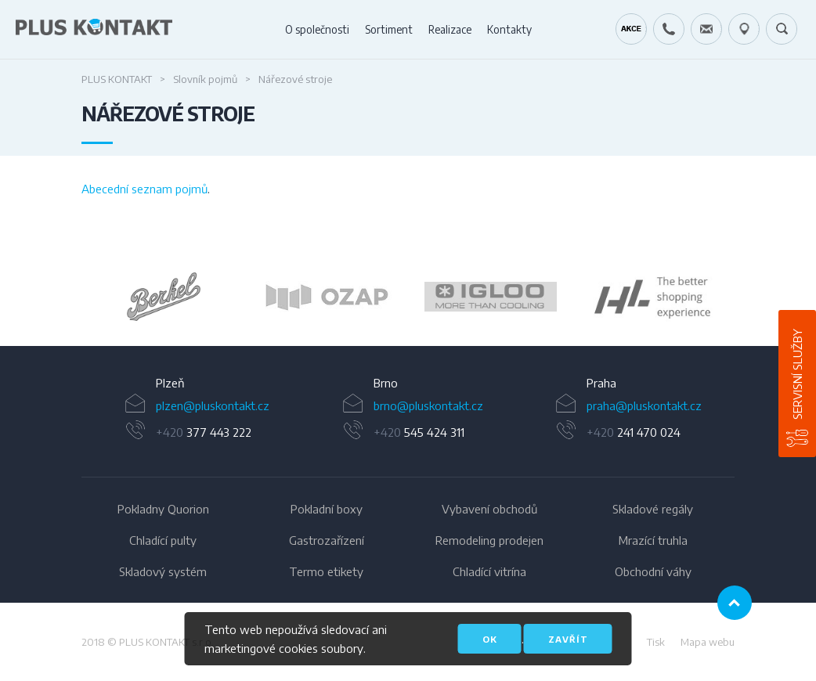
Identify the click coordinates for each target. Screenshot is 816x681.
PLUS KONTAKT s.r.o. (166, 642)
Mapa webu (708, 642)
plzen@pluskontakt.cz (212, 405)
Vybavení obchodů (489, 509)
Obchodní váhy (653, 571)
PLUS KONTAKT (116, 79)
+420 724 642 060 (668, 29)
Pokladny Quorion (163, 509)
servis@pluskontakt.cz (706, 29)
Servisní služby (797, 374)
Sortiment (389, 29)
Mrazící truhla (653, 540)
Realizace (449, 29)
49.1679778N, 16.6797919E (744, 29)
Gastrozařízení (326, 540)
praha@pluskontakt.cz (644, 405)
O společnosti (317, 29)
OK (489, 639)
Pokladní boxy (327, 509)
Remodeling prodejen (489, 540)
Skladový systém (163, 571)
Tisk (656, 642)
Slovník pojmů (205, 79)
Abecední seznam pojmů (144, 189)
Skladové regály (652, 509)
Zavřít (568, 639)
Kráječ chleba (631, 29)
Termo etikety (326, 571)
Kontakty (509, 29)
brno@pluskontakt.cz (428, 405)
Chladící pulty (163, 540)
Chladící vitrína (489, 571)
